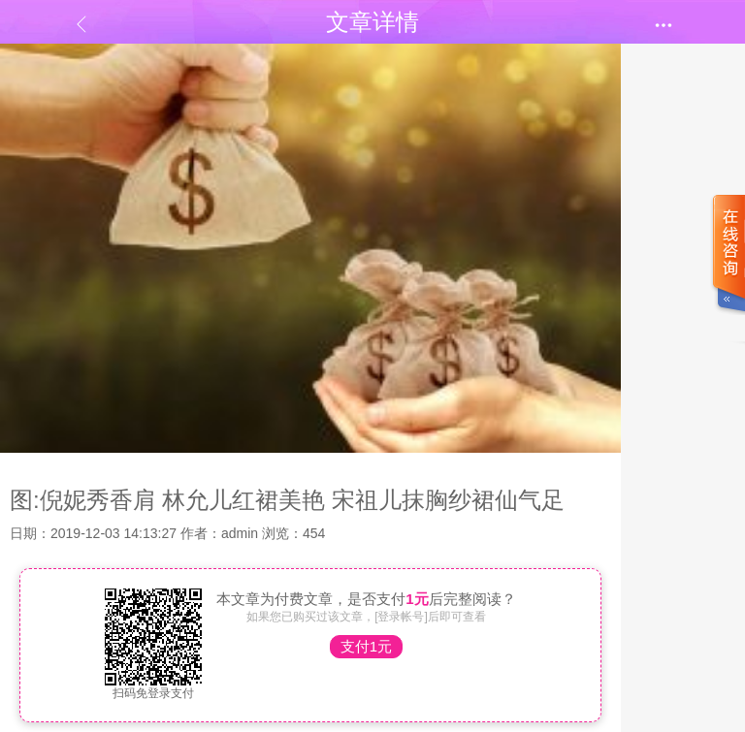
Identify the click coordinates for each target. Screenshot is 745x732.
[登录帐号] (401, 616)
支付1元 (366, 646)
